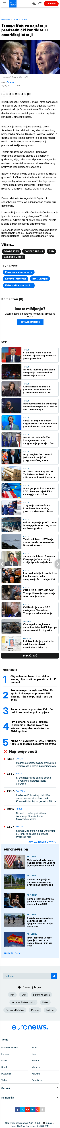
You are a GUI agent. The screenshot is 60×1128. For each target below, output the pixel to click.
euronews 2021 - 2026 (29, 1123)
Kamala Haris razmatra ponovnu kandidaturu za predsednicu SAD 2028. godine (37, 389)
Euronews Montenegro (18, 272)
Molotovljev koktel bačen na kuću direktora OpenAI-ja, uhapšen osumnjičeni (41, 863)
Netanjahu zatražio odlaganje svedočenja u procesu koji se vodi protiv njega (40, 406)
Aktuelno (32, 856)
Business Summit (9, 1047)
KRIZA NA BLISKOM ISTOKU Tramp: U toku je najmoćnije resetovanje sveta (39, 593)
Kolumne (36, 1073)
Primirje (35, 1010)
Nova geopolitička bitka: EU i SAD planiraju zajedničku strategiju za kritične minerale (39, 491)
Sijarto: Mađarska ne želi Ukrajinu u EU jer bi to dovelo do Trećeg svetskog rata (35, 833)
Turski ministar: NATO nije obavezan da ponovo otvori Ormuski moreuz (39, 542)
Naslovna (5, 19)
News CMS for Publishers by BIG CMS (30, 1126)
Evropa (19, 759)
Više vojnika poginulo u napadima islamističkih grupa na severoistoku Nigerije (40, 627)
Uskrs (45, 1002)
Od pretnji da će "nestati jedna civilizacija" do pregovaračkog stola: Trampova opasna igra (37, 457)
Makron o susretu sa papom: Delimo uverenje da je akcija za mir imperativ (36, 764)
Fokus (24, 19)
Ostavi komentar (30, 322)
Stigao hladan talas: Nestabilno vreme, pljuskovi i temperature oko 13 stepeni (33, 679)
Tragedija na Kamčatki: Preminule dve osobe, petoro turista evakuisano (38, 508)
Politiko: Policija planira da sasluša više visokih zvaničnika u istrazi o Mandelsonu (38, 644)
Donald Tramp (34, 251)
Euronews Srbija (41, 994)
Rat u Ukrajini (40, 278)
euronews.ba (16, 849)
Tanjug (10, 82)
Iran (12, 994)
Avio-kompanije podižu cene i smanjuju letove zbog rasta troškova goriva (40, 525)
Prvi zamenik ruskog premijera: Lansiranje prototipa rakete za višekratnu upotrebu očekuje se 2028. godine (30, 726)
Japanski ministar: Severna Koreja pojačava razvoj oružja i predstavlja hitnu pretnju (39, 559)
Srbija (34, 1047)
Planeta (27, 621)
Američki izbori (13, 257)
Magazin (36, 1067)
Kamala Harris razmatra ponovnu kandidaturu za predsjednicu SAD (40, 901)
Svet (16, 19)
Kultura (35, 1060)
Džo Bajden (11, 251)
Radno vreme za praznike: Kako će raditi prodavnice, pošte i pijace (31, 711)
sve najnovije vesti (42, 842)
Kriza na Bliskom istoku (18, 285)
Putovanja (6, 1073)
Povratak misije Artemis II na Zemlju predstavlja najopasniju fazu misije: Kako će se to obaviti (40, 576)
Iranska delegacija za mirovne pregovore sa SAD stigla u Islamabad (40, 882)
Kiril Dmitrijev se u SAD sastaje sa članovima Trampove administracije (37, 610)
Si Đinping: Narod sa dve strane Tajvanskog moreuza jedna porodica (39, 355)
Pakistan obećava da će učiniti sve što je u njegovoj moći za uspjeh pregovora (40, 922)
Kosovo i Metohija (15, 278)
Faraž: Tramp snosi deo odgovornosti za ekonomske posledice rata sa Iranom (40, 423)
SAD (51, 251)
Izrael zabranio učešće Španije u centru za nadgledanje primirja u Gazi (39, 440)
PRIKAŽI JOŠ (12, 953)
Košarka (50, 1010)
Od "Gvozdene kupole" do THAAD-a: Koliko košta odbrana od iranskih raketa (39, 474)
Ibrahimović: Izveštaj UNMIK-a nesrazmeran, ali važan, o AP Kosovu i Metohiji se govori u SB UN (36, 798)
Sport (4, 1067)
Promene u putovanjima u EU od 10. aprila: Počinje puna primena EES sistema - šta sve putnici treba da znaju (31, 695)
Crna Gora (37, 1080)
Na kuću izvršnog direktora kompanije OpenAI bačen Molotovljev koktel (39, 372)
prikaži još (30, 655)
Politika (20, 791)
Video (4, 1080)
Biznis (4, 1060)
